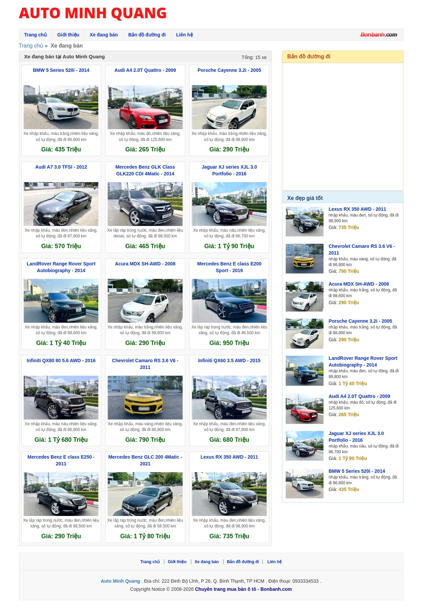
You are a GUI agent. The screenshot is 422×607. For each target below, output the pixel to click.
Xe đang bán (104, 34)
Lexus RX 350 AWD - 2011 (357, 209)
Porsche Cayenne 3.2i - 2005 (360, 321)
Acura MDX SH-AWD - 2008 (359, 284)
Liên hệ (184, 34)
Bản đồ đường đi (147, 34)
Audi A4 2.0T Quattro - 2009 (359, 396)
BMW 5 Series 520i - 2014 (357, 471)
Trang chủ (35, 34)
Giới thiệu (68, 34)
